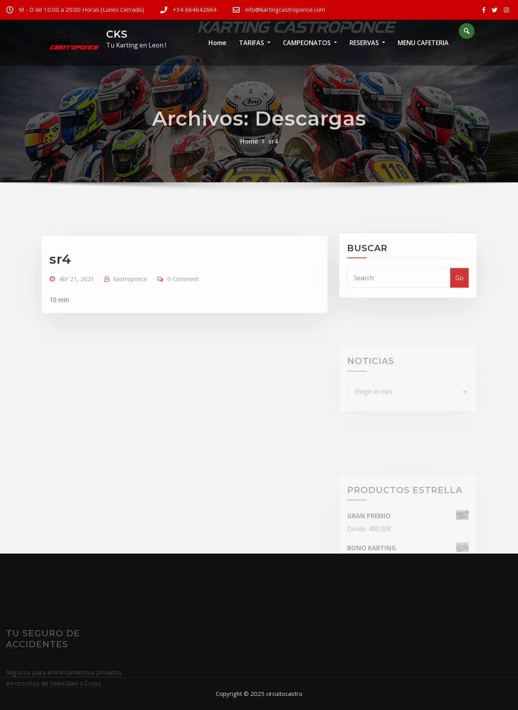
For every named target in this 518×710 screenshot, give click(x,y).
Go (459, 297)
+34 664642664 (195, 9)
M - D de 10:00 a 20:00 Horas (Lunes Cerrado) (81, 9)
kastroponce (130, 301)
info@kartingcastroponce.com (285, 9)
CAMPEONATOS (310, 42)
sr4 (273, 153)
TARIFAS (254, 42)
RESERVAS (367, 42)
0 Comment (183, 301)
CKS (117, 34)
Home (217, 42)
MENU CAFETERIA (423, 42)
